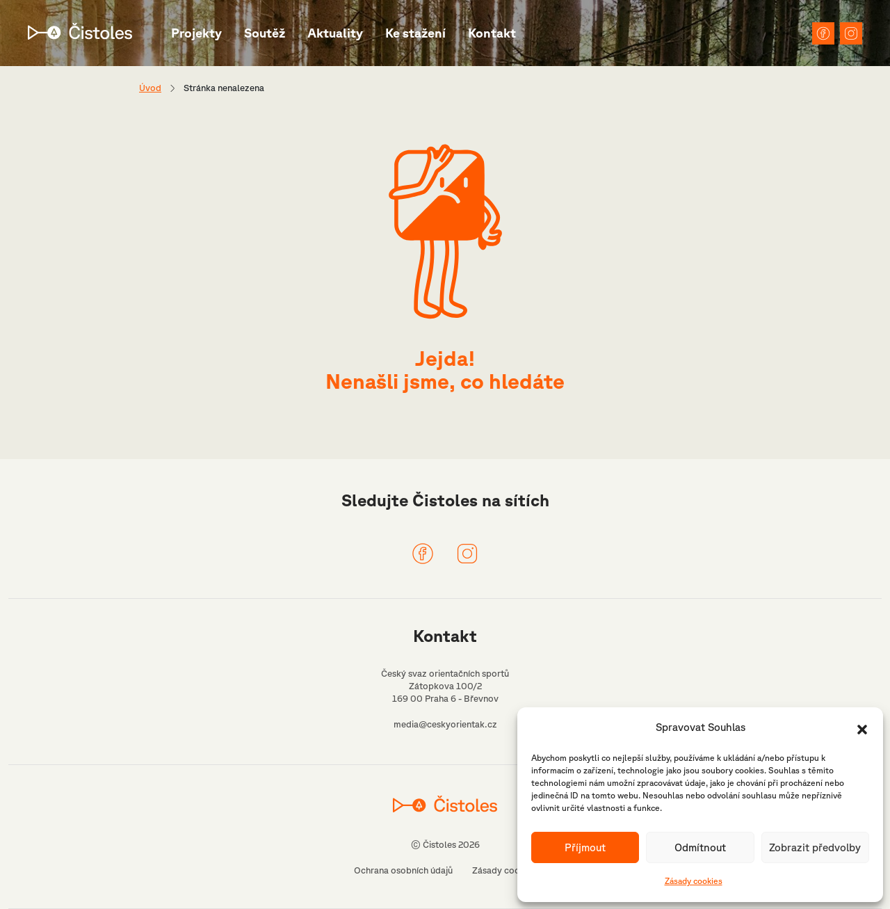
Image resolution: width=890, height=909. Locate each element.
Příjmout (585, 847)
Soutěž (264, 33)
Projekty (196, 33)
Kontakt (492, 33)
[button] (862, 728)
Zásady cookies (693, 880)
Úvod (150, 88)
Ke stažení (415, 33)
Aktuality (335, 33)
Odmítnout (700, 847)
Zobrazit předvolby (815, 847)
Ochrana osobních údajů (403, 870)
